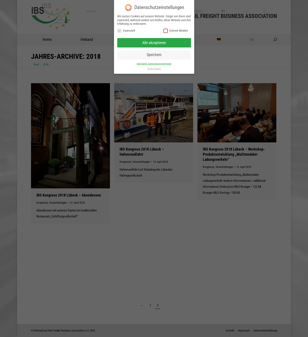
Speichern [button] (154, 55)
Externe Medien (175, 31)
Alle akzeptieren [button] (154, 43)
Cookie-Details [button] (154, 68)
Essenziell (126, 31)
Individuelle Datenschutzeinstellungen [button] (154, 63)
